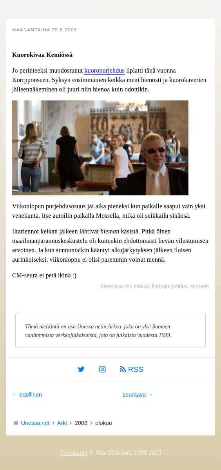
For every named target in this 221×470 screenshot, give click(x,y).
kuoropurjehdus (104, 70)
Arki (62, 423)
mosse (141, 286)
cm (127, 286)
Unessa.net (35, 423)
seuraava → (138, 395)
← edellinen (27, 395)
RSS (131, 369)
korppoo (199, 286)
